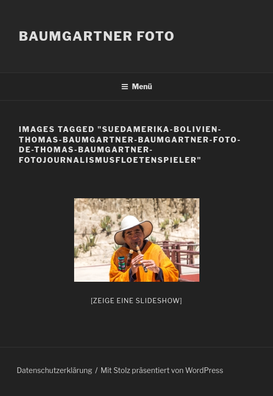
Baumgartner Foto (97, 36)
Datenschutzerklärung (54, 370)
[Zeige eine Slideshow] (137, 300)
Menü (136, 86)
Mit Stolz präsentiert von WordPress (162, 370)
